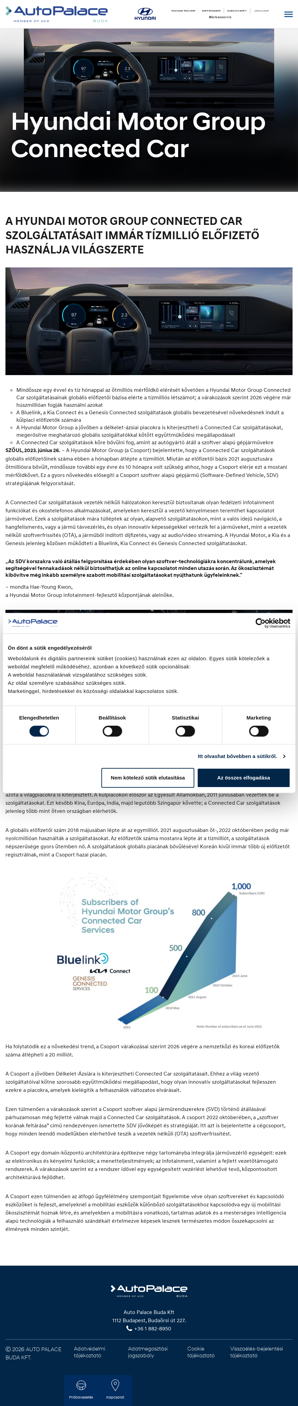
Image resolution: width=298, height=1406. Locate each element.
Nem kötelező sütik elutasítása (148, 778)
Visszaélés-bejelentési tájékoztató (256, 1351)
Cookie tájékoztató (201, 1351)
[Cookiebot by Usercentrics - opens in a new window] (260, 623)
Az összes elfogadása (243, 778)
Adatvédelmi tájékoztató (89, 1351)
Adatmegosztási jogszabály (148, 1351)
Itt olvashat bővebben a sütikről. (237, 756)
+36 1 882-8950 (152, 1328)
